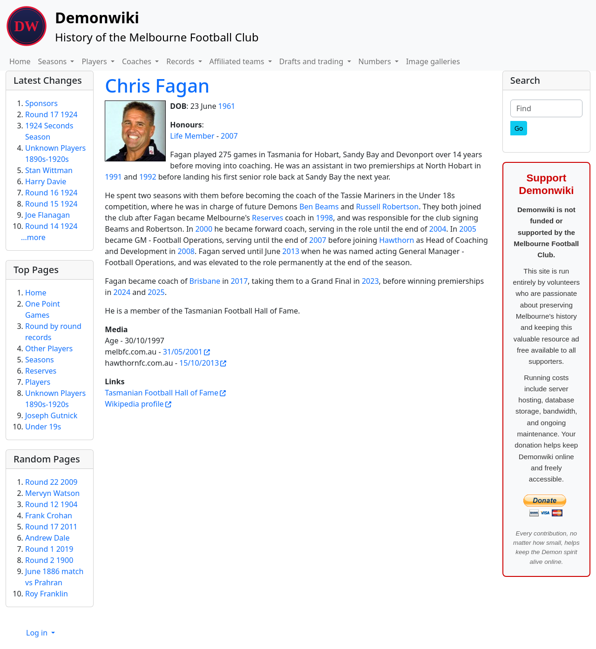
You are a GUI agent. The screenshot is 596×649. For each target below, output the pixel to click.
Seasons (39, 360)
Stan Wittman (49, 170)
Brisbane (205, 281)
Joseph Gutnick (51, 415)
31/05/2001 (183, 352)
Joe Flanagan (47, 215)
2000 (203, 229)
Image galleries (433, 61)
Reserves (267, 218)
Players (37, 382)
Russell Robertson (387, 206)
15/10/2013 (199, 363)
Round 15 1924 (51, 204)
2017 (239, 281)
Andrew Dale (47, 538)
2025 (156, 292)
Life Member (192, 136)
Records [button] (181, 61)
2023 (370, 281)
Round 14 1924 (51, 226)
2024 (122, 292)
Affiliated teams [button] (238, 61)
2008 (186, 251)
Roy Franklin (46, 594)
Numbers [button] (376, 61)
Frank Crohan (48, 515)
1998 (324, 218)
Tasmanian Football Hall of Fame (161, 393)
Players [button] (94, 61)
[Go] (519, 128)
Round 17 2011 (51, 527)
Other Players (49, 348)
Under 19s (43, 427)
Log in (37, 633)
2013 (290, 251)
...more (33, 237)
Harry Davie (45, 181)
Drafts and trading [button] (312, 61)
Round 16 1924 (51, 192)
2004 (438, 229)
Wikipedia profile (134, 404)
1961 (227, 106)
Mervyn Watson (52, 493)
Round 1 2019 (49, 549)
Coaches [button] (137, 61)
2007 (229, 136)
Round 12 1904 (51, 504)
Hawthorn (396, 240)
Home (20, 61)
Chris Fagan (157, 85)
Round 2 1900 (49, 560)
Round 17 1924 (51, 114)
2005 (467, 229)
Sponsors (41, 103)
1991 (113, 177)
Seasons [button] (53, 61)
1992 (147, 177)
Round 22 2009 (51, 482)
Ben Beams (319, 206)
